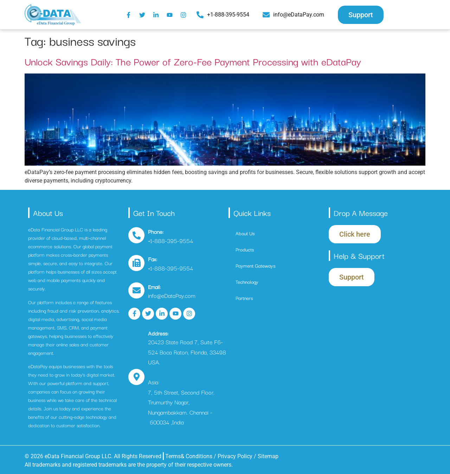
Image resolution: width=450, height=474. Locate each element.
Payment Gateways (255, 265)
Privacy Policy (236, 456)
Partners (244, 298)
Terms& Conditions (188, 456)
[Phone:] (136, 235)
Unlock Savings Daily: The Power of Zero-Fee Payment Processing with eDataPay (193, 61)
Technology (247, 282)
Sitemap (268, 456)
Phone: (155, 231)
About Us (245, 233)
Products (245, 249)
